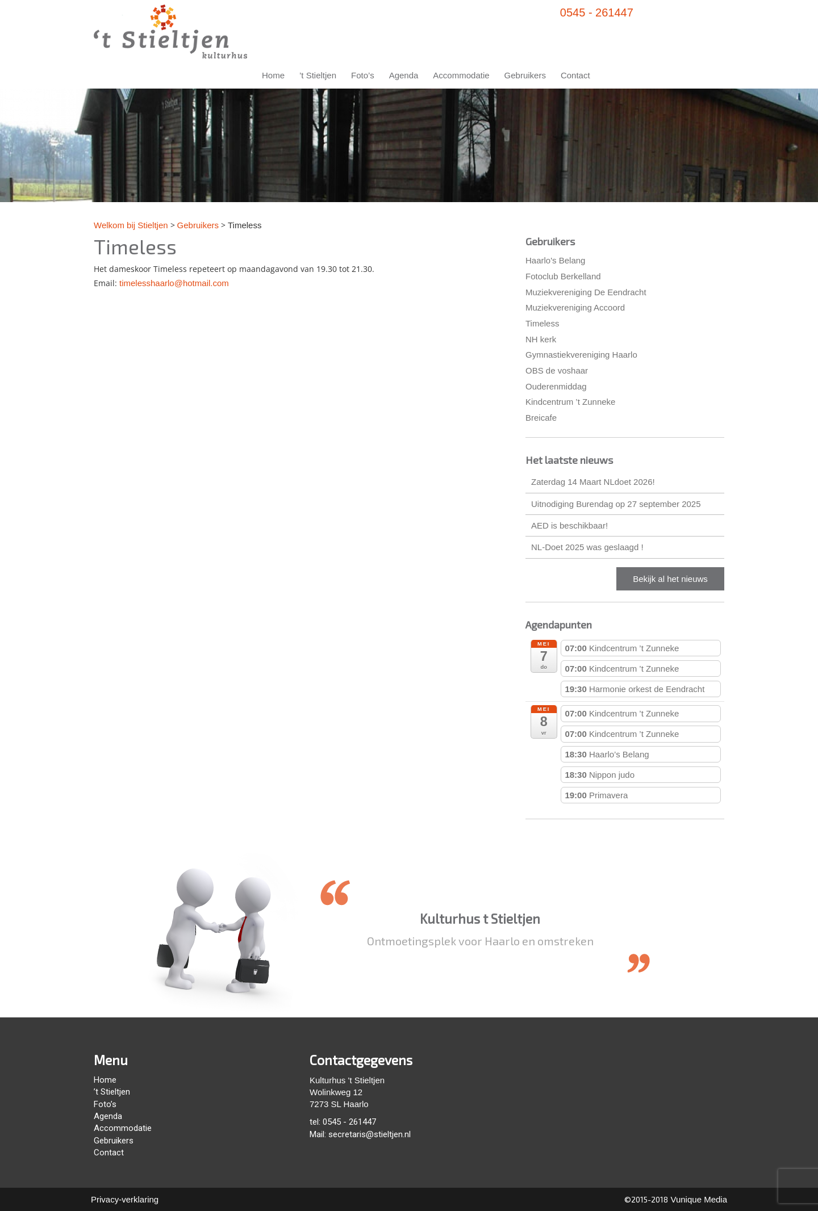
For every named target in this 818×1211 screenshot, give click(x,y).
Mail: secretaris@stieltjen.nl (360, 1134)
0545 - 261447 (596, 12)
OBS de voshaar (556, 370)
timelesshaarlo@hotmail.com (174, 283)
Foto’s (362, 75)
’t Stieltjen (317, 75)
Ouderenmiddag (556, 386)
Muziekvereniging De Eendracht (585, 292)
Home (273, 75)
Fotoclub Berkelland (563, 276)
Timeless (542, 323)
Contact (575, 75)
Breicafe (541, 417)
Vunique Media (697, 1199)
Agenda (404, 75)
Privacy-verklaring (124, 1199)
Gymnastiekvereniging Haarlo (581, 354)
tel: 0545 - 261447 (343, 1122)
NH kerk (540, 339)
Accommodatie (461, 75)
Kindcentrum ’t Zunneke (570, 402)
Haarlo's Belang (555, 260)
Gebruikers (525, 75)
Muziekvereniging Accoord (575, 307)
